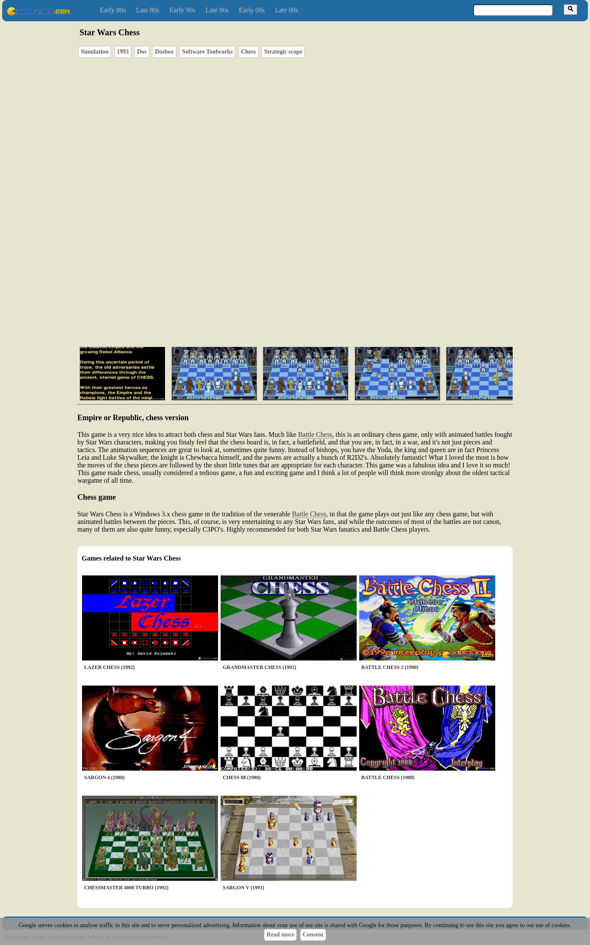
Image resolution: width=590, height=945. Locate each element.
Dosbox (164, 51)
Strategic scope (283, 51)
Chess (248, 51)
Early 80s (113, 10)
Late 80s (147, 10)
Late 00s (286, 10)
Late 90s (217, 10)
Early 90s (183, 10)
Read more (280, 934)
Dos (142, 51)
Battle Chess (315, 434)
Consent (313, 934)
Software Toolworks (207, 51)
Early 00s (252, 10)
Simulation (94, 51)
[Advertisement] (319, 300)
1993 (123, 51)
